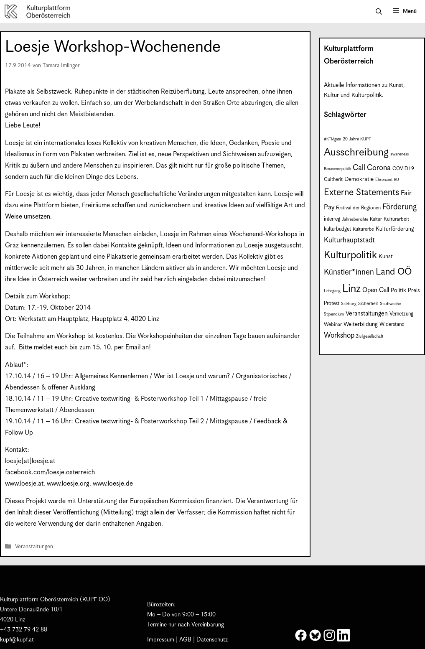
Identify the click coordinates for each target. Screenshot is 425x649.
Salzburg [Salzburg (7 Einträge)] (348, 303)
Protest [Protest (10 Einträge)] (331, 303)
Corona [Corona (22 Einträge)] (379, 167)
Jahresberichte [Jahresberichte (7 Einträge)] (355, 219)
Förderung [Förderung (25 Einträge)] (399, 207)
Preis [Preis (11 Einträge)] (414, 291)
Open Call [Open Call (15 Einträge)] (375, 290)
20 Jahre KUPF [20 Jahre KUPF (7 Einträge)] (357, 139)
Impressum (160, 639)
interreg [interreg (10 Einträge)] (332, 219)
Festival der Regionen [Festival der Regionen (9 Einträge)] (358, 208)
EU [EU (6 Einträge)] (396, 180)
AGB (185, 639)
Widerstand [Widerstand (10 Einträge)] (392, 324)
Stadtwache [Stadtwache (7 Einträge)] (390, 303)
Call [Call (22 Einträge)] (359, 167)
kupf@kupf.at (17, 639)
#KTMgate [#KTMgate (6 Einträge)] (332, 139)
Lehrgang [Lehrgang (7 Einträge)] (332, 290)
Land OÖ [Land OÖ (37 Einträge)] (394, 272)
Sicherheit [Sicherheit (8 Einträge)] (368, 303)
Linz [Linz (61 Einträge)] (351, 289)
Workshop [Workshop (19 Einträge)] (339, 335)
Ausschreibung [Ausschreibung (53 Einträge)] (356, 152)
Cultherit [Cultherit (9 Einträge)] (333, 179)
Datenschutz (212, 639)
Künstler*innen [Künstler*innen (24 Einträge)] (349, 272)
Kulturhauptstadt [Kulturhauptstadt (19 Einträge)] (349, 240)
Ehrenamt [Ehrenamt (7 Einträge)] (383, 179)
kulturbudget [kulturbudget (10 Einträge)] (337, 229)
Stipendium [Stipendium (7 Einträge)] (334, 314)
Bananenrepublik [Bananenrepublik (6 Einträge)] (337, 169)
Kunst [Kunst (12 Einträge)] (386, 256)
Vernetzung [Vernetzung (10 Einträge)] (401, 314)
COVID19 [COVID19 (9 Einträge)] (403, 168)
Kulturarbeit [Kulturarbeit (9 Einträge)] (396, 219)
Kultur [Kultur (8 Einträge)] (376, 219)
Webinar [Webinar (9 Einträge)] (333, 324)
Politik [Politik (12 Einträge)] (398, 290)
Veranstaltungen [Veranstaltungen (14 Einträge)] (367, 313)
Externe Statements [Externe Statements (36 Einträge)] (361, 192)
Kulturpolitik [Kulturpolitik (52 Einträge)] (350, 255)
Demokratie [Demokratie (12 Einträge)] (359, 179)
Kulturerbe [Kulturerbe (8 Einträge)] (363, 229)
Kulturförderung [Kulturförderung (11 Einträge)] (395, 229)
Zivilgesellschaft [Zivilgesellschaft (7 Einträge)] (369, 336)
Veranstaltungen (34, 547)
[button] (378, 11)
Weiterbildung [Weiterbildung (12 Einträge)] (361, 324)
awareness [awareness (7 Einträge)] (399, 154)
